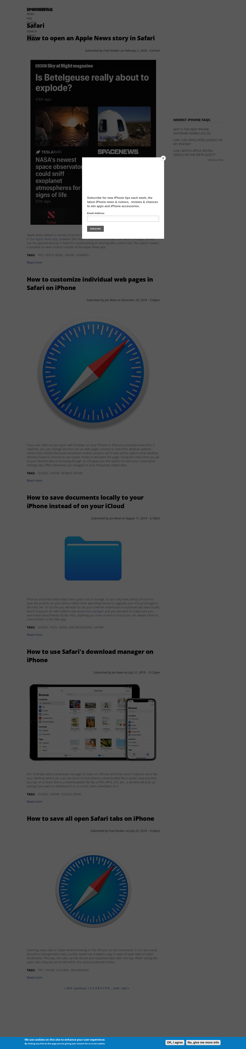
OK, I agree (175, 1042)
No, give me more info (203, 1042)
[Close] (163, 158)
